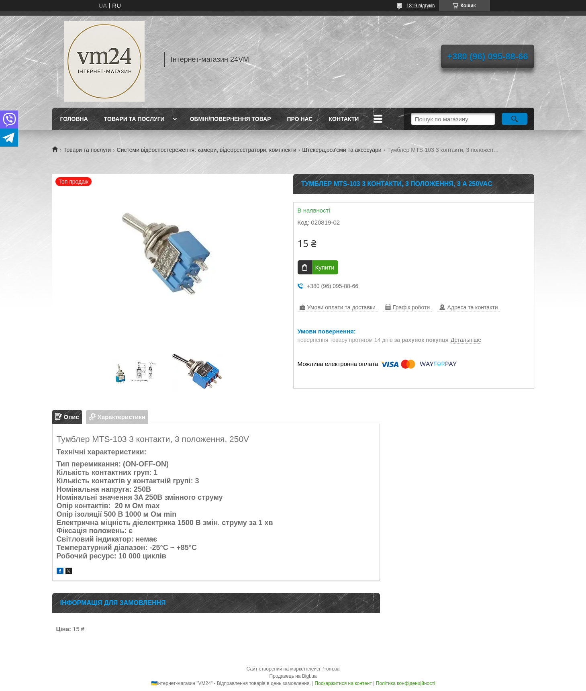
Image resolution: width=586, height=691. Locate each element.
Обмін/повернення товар (230, 119)
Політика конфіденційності (405, 683)
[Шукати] (515, 119)
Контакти (344, 119)
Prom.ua (330, 669)
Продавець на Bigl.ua (292, 676)
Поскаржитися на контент (343, 683)
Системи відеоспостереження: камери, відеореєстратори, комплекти (206, 150)
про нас (300, 119)
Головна (74, 119)
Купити (325, 267)
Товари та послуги (134, 119)
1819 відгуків (420, 5)
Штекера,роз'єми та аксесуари (341, 150)
